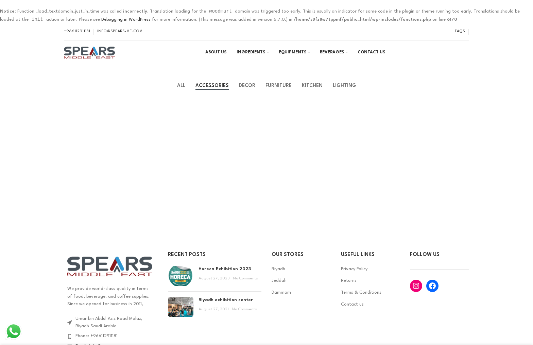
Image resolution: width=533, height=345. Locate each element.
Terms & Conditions (361, 299)
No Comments (245, 285)
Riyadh (278, 275)
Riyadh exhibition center (226, 306)
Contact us (352, 311)
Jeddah (279, 287)
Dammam (281, 299)
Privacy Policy (354, 275)
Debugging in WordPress (126, 20)
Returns (349, 287)
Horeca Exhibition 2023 (225, 275)
